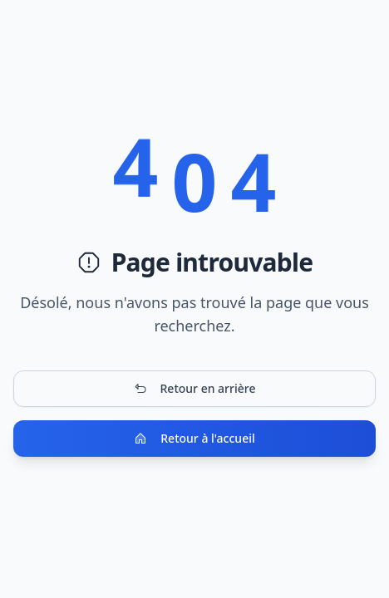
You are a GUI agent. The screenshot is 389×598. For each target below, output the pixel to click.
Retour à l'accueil (194, 438)
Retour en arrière (195, 388)
